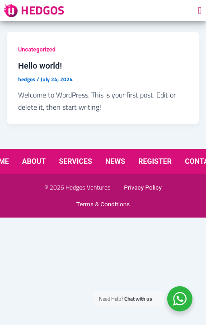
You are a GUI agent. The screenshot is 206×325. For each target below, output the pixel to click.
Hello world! (40, 65)
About (34, 161)
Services (75, 161)
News (115, 161)
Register (155, 161)
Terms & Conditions (103, 204)
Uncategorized (37, 49)
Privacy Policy (143, 187)
